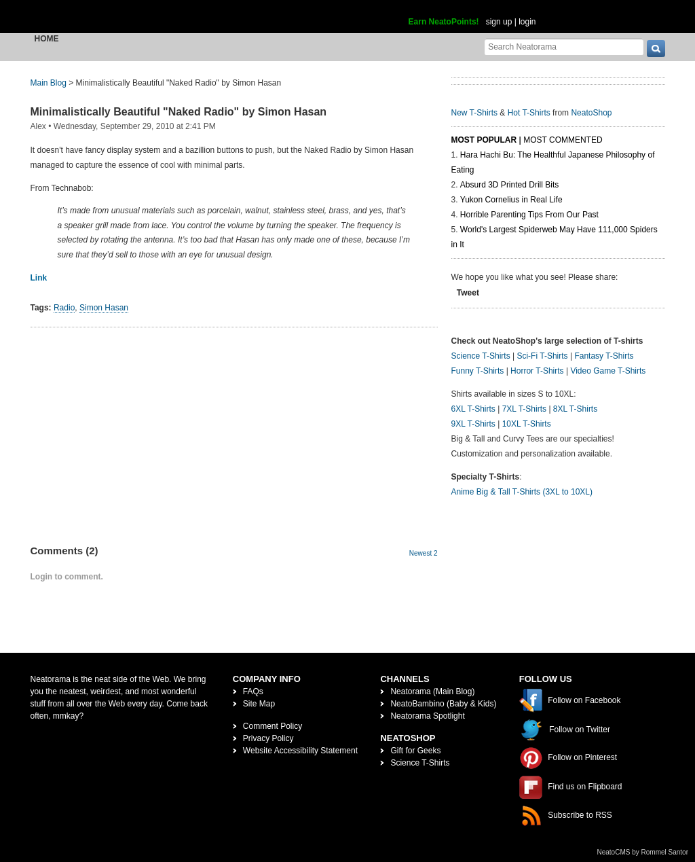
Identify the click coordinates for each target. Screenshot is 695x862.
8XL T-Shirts (575, 409)
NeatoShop (591, 113)
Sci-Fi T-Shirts (541, 356)
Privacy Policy (268, 738)
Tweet (468, 293)
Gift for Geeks (415, 750)
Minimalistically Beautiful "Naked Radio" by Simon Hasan (179, 112)
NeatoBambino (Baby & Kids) (443, 703)
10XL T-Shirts (526, 424)
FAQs (253, 691)
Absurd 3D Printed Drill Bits (509, 185)
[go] (656, 48)
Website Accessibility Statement (300, 750)
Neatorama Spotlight (427, 716)
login (527, 21)
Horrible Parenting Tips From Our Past (529, 214)
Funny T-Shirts (477, 371)
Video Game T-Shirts (607, 371)
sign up (499, 21)
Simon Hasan (103, 307)
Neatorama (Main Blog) (432, 691)
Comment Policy (272, 726)
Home (47, 38)
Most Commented (562, 140)
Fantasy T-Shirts (603, 356)
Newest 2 (423, 553)
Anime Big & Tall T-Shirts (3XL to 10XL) (522, 492)
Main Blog (49, 83)
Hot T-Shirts (529, 113)
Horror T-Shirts (536, 371)
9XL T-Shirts (473, 424)
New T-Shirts (474, 113)
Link (39, 278)
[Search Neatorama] (564, 46)
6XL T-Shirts (473, 409)
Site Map (259, 703)
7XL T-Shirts (524, 409)
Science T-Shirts (480, 356)
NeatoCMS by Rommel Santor (643, 852)
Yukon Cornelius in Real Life (511, 199)
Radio (64, 307)
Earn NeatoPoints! (444, 21)
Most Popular (484, 140)
